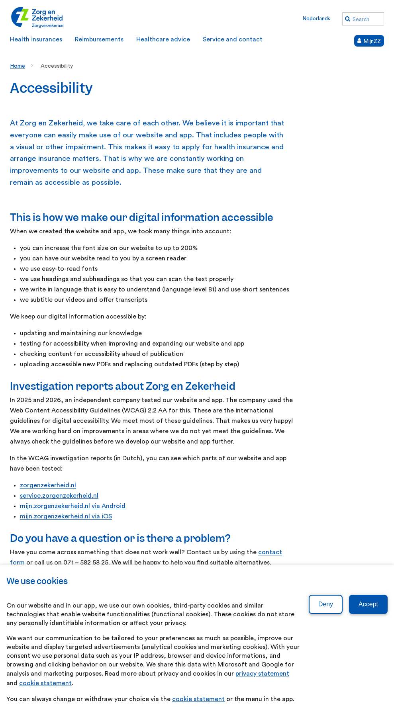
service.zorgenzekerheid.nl (59, 495)
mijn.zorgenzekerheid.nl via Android (72, 506)
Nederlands (316, 18)
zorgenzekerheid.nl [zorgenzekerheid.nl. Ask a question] (48, 485)
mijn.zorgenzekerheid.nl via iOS (66, 516)
